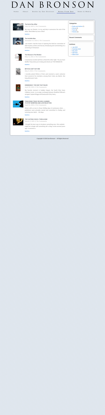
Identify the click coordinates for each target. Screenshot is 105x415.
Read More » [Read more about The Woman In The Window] (27, 64)
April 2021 (75, 52)
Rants (73, 30)
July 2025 (75, 47)
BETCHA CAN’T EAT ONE (32, 69)
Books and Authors (77, 26)
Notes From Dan (66, 11)
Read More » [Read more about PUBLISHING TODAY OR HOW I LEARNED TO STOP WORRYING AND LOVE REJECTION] (27, 114)
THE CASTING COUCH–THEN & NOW (36, 119)
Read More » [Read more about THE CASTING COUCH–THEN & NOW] (27, 131)
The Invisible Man (30, 38)
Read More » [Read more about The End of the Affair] (27, 34)
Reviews (74, 32)
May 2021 (75, 51)
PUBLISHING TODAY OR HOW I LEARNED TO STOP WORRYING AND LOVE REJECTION (38, 102)
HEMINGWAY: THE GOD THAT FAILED (36, 85)
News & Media (84, 11)
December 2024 (76, 49)
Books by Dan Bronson (43, 11)
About (25, 11)
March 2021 (75, 54)
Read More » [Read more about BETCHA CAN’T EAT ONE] (27, 80)
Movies (74, 28)
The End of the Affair (31, 24)
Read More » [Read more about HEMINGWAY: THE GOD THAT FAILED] (27, 97)
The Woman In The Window (33, 55)
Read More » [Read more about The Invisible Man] (27, 50)
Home (16, 11)
